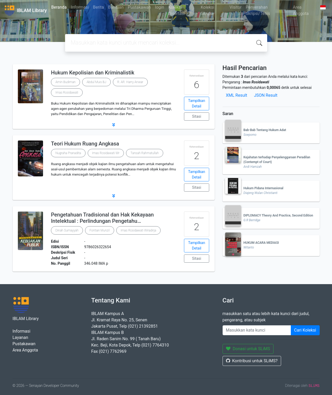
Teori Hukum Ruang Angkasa (85, 143)
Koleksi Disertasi (176, 10)
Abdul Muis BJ (96, 82)
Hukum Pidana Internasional (263, 188)
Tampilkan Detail (196, 103)
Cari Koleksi (305, 330)
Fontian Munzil (99, 230)
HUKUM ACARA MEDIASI (261, 243)
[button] (114, 125)
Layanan (20, 337)
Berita (98, 7)
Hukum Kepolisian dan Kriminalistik (92, 72)
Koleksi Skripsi (207, 10)
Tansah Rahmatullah (144, 153)
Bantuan (116, 7)
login (159, 7)
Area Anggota (301, 10)
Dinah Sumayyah (66, 230)
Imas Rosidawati (66, 92)
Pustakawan (139, 7)
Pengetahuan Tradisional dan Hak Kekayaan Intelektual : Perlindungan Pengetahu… (102, 218)
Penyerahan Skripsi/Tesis (258, 10)
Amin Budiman (65, 82)
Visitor (235, 7)
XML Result (236, 95)
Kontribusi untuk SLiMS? (252, 360)
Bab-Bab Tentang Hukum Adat (265, 130)
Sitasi (196, 116)
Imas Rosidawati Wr (106, 153)
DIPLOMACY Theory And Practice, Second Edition (278, 215)
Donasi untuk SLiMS (248, 348)
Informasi (80, 7)
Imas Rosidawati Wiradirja (138, 230)
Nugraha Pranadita (68, 153)
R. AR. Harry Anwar (130, 82)
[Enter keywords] (257, 330)
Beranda (59, 7)
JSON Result (265, 95)
